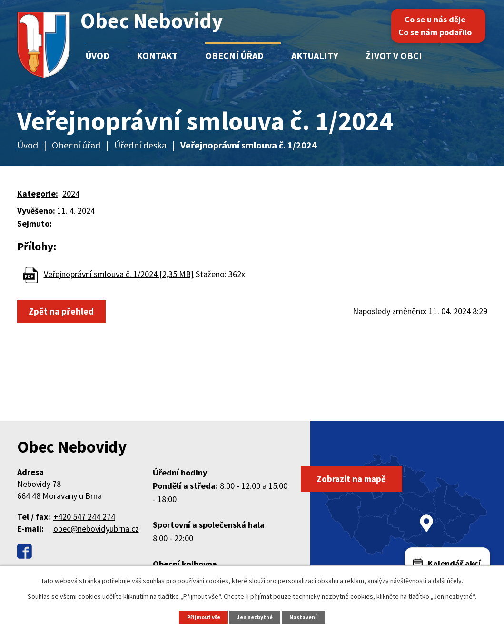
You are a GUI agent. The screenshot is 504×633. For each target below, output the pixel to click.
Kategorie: (37, 193)
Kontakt (157, 55)
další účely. (448, 580)
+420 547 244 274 (84, 516)
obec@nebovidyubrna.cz (96, 528)
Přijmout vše (201, 616)
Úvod (97, 55)
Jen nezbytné (256, 616)
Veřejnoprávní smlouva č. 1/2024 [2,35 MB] (119, 273)
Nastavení (306, 616)
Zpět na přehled (64, 312)
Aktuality (314, 55)
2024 (70, 193)
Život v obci (394, 55)
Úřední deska (140, 145)
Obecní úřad (234, 55)
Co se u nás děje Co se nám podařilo (441, 26)
